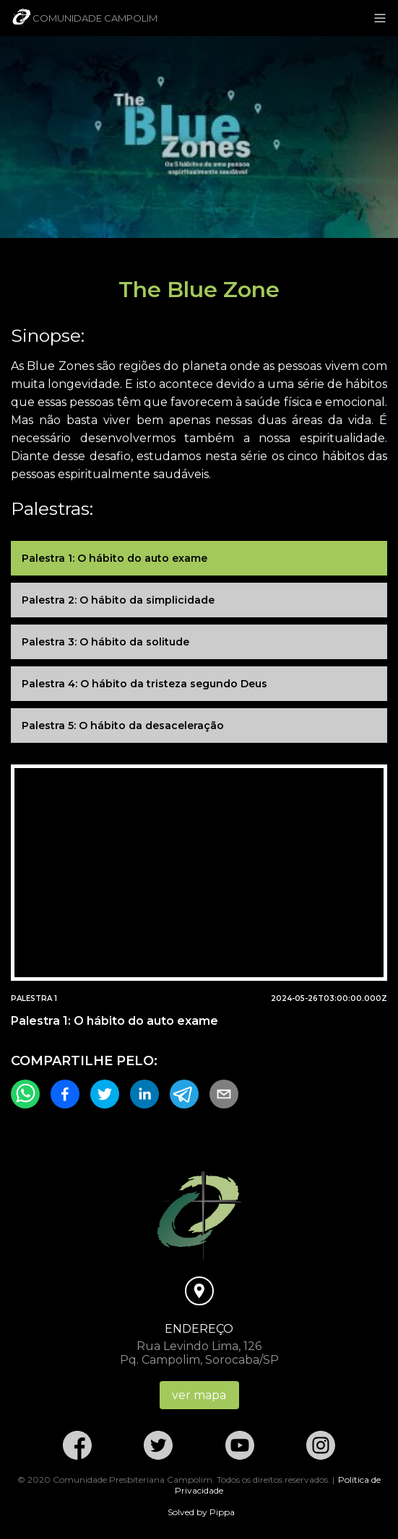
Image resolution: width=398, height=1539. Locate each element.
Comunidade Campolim (84, 18)
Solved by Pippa (201, 1512)
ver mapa (199, 1395)
